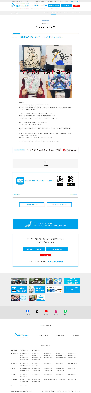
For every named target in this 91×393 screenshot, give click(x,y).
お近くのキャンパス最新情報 (75, 1)
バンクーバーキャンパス (24, 385)
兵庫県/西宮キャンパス (36, 370)
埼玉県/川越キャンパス (60, 353)
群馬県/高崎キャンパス (36, 353)
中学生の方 (37, 1)
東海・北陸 (59, 13)
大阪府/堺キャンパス (71, 368)
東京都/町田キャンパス (24, 357)
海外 (79, 13)
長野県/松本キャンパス (36, 359)
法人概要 (42, 391)
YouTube (46, 314)
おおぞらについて (34, 9)
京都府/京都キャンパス (36, 368)
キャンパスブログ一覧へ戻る (60, 204)
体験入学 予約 (66, 5)
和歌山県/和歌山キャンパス (24, 370)
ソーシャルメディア (66, 391)
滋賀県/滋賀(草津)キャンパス (25, 368)
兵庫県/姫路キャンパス (60, 370)
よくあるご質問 (59, 335)
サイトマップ (73, 391)
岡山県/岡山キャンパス (24, 374)
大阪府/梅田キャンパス (48, 368)
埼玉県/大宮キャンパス (72, 353)
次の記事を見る (74, 194)
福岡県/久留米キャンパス (60, 379)
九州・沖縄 (75, 13)
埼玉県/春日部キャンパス (48, 353)
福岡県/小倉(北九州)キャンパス (25, 379)
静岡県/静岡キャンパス (36, 363)
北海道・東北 (46, 13)
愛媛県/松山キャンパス (24, 376)
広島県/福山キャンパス (48, 374)
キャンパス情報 (14, 13)
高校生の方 (42, 1)
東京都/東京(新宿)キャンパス (61, 355)
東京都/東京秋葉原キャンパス (49, 355)
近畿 (64, 13)
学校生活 (57, 9)
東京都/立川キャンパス (72, 355)
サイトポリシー (59, 391)
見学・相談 (71, 9)
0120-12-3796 (39, 6)
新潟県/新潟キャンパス (24, 359)
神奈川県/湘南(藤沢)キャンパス (61, 357)
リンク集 (78, 391)
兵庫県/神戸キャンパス (48, 370)
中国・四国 (69, 13)
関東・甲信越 (53, 13)
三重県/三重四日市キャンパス (25, 365)
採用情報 (46, 391)
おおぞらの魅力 (43, 9)
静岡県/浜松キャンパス (48, 363)
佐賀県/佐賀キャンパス (72, 379)
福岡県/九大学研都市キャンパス (49, 379)
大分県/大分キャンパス (24, 381)
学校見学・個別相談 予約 (54, 5)
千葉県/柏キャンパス (23, 355)
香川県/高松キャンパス (72, 374)
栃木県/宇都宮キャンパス (24, 353)
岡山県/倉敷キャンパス (36, 374)
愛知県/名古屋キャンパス (72, 363)
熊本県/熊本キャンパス (36, 381)
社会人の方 (56, 1)
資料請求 (76, 5)
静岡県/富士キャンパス (24, 363)
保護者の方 (67, 1)
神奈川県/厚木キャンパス (72, 357)
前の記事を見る (17, 194)
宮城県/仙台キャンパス (24, 350)
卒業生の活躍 (64, 9)
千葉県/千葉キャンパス (36, 355)
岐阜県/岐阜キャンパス (36, 365)
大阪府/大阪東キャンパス (60, 368)
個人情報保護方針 (52, 391)
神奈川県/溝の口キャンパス (36, 357)
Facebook (28, 314)
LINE (65, 314)
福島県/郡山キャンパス (36, 350)
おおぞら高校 (20, 6)
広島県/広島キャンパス (60, 374)
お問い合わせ (75, 335)
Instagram (56, 314)
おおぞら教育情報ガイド (46, 325)
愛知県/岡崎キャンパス (60, 363)
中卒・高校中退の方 (49, 1)
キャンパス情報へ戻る (32, 204)
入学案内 (77, 9)
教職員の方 (61, 1)
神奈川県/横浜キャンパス (48, 357)
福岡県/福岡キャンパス (36, 379)
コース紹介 (51, 9)
